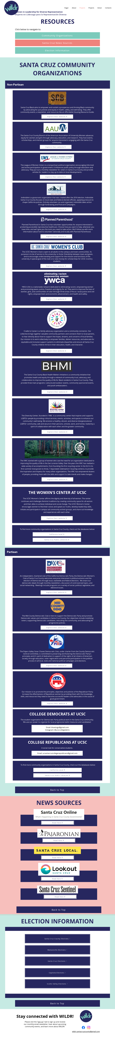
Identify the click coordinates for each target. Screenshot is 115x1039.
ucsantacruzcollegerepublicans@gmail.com (60, 753)
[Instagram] (89, 1027)
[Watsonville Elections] (57, 949)
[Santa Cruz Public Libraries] (57, 540)
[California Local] (57, 534)
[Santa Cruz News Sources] (57, 43)
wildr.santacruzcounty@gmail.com (86, 1031)
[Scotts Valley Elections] (57, 983)
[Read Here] (57, 823)
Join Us (40, 1022)
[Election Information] (57, 50)
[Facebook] (83, 1027)
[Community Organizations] (57, 35)
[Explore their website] (57, 116)
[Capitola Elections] (57, 972)
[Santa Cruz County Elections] (57, 938)
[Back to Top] (57, 790)
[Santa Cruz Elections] (57, 961)
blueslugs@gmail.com (60, 727)
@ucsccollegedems (62, 730)
